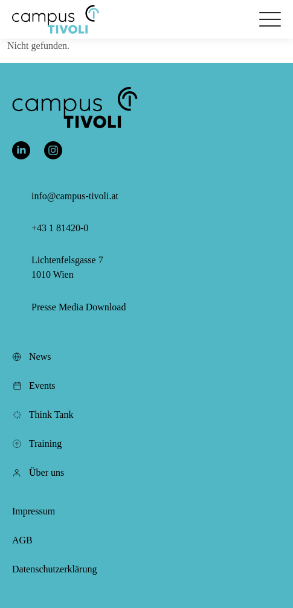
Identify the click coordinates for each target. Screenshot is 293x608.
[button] (55, 19)
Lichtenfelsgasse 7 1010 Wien (67, 267)
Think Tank (42, 414)
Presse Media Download (78, 307)
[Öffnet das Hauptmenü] (270, 19)
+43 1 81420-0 (59, 228)
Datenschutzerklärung (54, 569)
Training (37, 443)
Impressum (33, 511)
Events (34, 385)
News (31, 356)
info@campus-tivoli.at (74, 196)
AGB (22, 540)
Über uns (38, 472)
